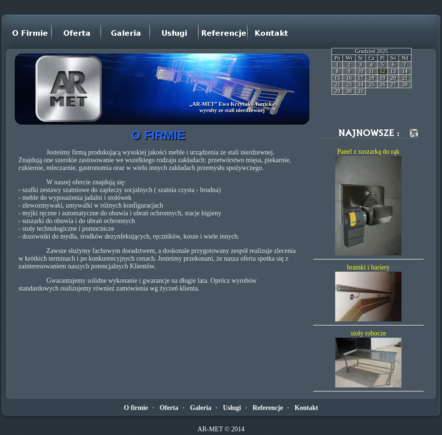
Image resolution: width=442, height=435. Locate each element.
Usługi (232, 407)
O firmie (136, 407)
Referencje (268, 407)
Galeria (200, 407)
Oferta (168, 407)
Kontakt (306, 407)
